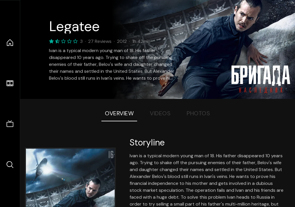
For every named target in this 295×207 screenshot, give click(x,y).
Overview (119, 113)
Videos (160, 113)
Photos (198, 113)
